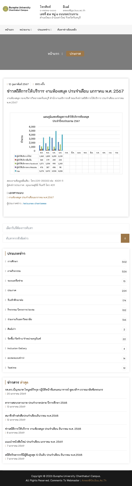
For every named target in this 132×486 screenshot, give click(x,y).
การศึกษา (11, 261)
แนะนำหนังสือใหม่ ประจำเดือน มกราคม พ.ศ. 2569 (34, 441)
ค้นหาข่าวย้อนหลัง (66, 29)
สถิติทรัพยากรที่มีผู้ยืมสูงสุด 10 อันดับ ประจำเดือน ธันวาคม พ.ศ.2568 (43, 454)
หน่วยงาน (26, 29)
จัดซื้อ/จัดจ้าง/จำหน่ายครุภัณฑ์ (23, 338)
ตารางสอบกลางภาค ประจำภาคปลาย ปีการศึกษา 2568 (36, 402)
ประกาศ (75, 54)
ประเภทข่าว (44, 29)
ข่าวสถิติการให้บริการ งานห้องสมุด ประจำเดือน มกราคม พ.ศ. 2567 (65, 91)
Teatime (10, 367)
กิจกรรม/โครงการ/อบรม (19, 309)
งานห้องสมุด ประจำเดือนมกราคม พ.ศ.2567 (30, 197)
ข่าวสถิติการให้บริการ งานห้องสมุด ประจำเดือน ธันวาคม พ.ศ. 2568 (43, 428)
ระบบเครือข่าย (14, 280)
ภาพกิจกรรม (13, 271)
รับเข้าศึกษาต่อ (14, 300)
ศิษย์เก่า (10, 329)
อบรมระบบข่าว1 (14, 358)
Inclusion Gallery (16, 348)
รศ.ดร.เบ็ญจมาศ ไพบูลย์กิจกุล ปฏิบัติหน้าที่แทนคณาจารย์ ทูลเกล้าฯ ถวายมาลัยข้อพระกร (54, 389)
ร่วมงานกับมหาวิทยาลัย (18, 319)
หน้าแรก (9, 29)
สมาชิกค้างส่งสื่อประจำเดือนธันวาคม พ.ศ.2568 (31, 415)
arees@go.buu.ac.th (94, 480)
